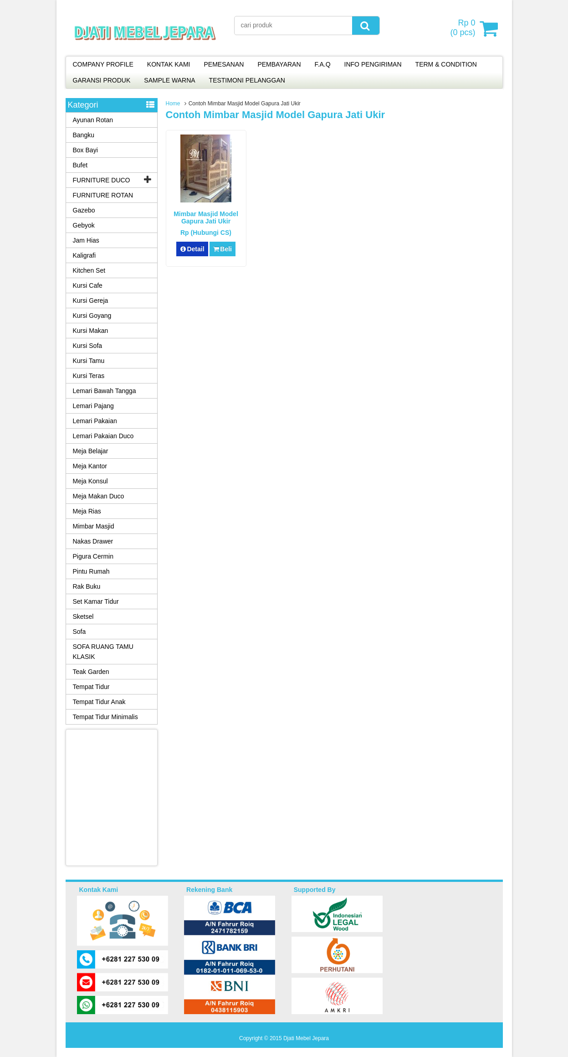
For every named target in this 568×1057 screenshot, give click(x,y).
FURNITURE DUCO (101, 180)
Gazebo (84, 210)
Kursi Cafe (87, 285)
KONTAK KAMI (168, 64)
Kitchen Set (89, 270)
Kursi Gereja (90, 300)
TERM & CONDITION (446, 64)
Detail (192, 249)
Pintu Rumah (91, 571)
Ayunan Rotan (93, 120)
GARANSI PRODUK (102, 80)
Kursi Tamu (89, 360)
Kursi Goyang (92, 315)
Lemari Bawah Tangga (104, 390)
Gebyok (84, 225)
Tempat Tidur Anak (99, 701)
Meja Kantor (90, 466)
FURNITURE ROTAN (103, 195)
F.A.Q (323, 64)
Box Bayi (85, 150)
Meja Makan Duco (98, 496)
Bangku (83, 135)
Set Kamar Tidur (96, 601)
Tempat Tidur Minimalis (105, 716)
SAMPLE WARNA (169, 80)
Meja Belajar (90, 451)
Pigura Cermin (93, 556)
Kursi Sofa (87, 345)
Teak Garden (91, 671)
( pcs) (463, 28)
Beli (222, 249)
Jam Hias (86, 240)
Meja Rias (87, 511)
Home (173, 103)
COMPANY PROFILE (103, 64)
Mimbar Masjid (93, 526)
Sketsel (83, 616)
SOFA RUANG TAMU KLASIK (103, 651)
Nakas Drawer (93, 541)
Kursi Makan (90, 330)
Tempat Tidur (91, 686)
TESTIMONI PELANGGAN (247, 80)
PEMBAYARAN (279, 64)
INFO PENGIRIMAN (373, 64)
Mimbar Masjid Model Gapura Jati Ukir (206, 217)
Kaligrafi (84, 255)
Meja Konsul (90, 481)
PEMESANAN (224, 64)
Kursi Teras (89, 375)
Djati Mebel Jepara (306, 1038)
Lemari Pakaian (95, 421)
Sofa (79, 631)
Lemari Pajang (93, 405)
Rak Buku (87, 586)
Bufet (80, 165)
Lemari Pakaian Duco (103, 436)
